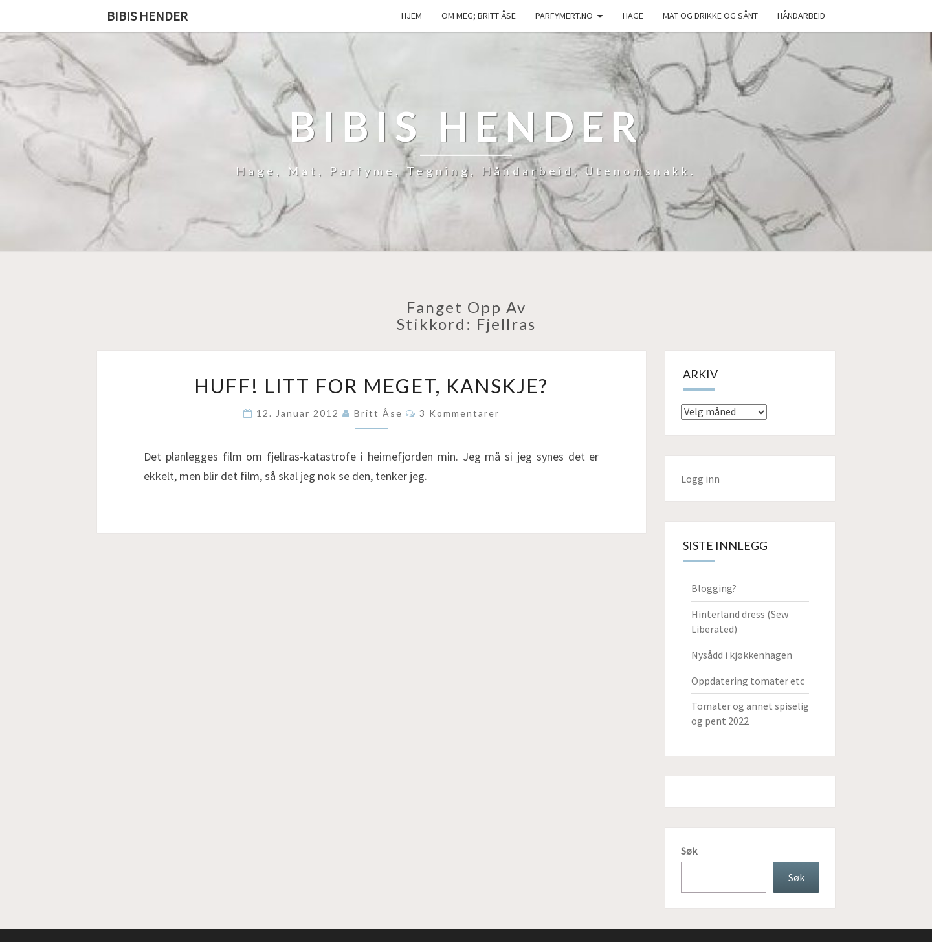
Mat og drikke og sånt (710, 15)
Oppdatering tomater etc (747, 680)
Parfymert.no (564, 15)
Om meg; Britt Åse (478, 15)
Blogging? (714, 588)
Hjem (411, 15)
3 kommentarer (459, 413)
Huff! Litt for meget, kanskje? (371, 385)
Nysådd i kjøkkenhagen (741, 654)
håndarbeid (801, 15)
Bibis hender (147, 16)
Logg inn (700, 478)
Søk (689, 850)
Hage (633, 15)
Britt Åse (378, 413)
